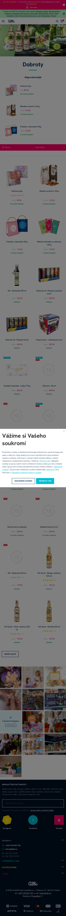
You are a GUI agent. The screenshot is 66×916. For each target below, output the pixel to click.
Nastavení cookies (23, 481)
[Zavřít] (64, 431)
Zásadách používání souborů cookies (26, 472)
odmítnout (50, 470)
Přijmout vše (45, 461)
